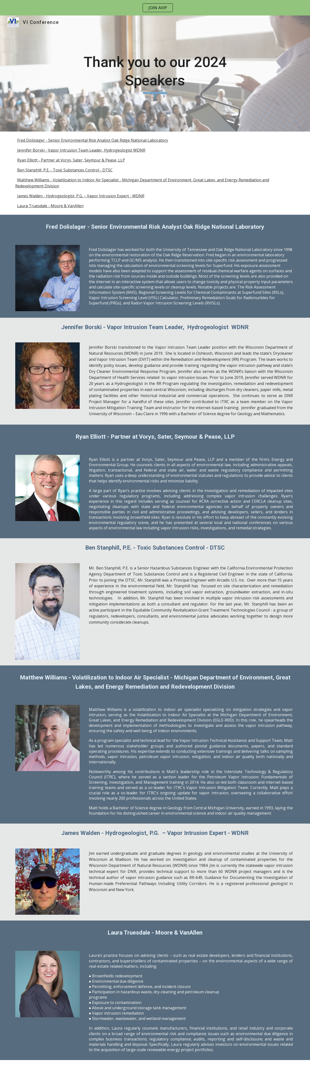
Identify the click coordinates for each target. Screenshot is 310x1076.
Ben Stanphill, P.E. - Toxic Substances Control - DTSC (65, 170)
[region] (155, 7)
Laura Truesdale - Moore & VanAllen (50, 205)
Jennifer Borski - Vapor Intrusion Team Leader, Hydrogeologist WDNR (81, 150)
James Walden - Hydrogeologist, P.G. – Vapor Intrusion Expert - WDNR (80, 196)
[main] (155, 73)
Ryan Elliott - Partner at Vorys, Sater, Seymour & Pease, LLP (71, 160)
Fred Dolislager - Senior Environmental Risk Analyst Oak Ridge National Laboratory (92, 140)
